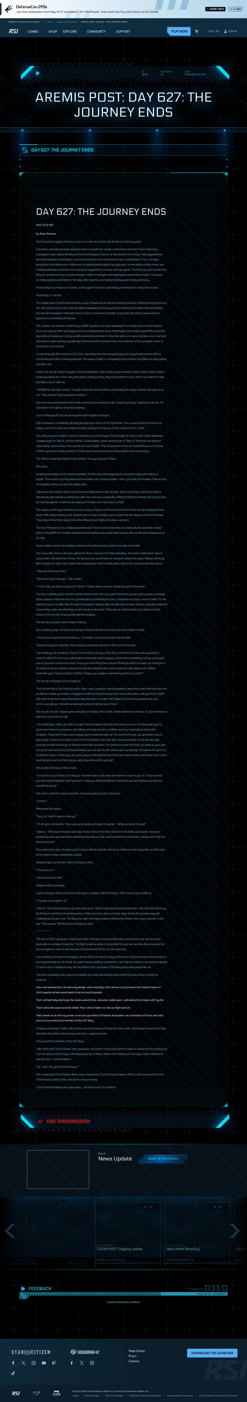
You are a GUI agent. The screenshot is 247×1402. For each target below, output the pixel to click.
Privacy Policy (92, 1395)
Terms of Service (114, 1395)
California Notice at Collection (145, 1395)
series (58, 241)
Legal (76, 1395)
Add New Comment (212, 1293)
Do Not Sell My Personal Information (218, 1395)
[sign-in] (230, 31)
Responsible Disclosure (180, 1395)
